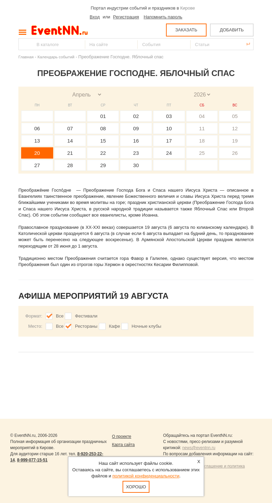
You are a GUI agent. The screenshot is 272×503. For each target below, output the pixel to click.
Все (59, 316)
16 (136, 141)
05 (235, 116)
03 (169, 116)
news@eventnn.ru (198, 447)
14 (70, 141)
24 (169, 153)
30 (136, 165)
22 (103, 153)
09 (136, 128)
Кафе (114, 326)
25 (202, 153)
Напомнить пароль (162, 16)
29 (103, 165)
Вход (95, 16)
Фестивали (86, 316)
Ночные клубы (146, 326)
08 (103, 128)
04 (202, 116)
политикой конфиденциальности (146, 475)
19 (235, 141)
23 (136, 153)
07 (70, 128)
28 (70, 165)
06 (37, 128)
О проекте (121, 436)
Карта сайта (123, 444)
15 (103, 141)
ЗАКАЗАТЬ (186, 29)
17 (169, 141)
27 (37, 165)
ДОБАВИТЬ (232, 29)
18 (202, 141)
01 (103, 116)
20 (37, 153)
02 (136, 116)
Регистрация (126, 16)
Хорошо (136, 486)
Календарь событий (55, 57)
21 (70, 153)
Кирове (187, 8)
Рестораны (86, 326)
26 (235, 153)
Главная (25, 57)
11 (202, 128)
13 (37, 141)
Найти (24, 44)
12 (235, 128)
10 (169, 128)
